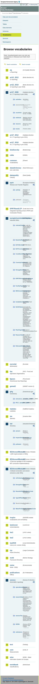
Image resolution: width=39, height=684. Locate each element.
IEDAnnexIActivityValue (19, 291)
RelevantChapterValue (19, 346)
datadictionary (15, 168)
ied (11, 424)
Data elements (7, 27)
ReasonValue (19, 335)
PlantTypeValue (19, 330)
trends (18, 129)
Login (23, 4)
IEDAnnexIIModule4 (16, 469)
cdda (12, 155)
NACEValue (19, 307)
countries (19, 112)
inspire (12, 517)
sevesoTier (19, 615)
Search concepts (26, 64)
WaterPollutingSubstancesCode (19, 508)
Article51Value (19, 225)
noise (12, 565)
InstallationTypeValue (19, 302)
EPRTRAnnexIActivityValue (19, 278)
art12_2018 (14, 85)
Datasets (5, 20)
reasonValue (19, 597)
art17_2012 (14, 135)
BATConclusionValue (19, 249)
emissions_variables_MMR (19, 399)
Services (5, 38)
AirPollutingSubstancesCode (19, 478)
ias (11, 416)
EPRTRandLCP (16, 209)
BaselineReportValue (19, 240)
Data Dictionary (17, 13)
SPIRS (18, 624)
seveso (12, 580)
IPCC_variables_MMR (19, 402)
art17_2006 (14, 92)
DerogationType (19, 484)
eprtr (12, 183)
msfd (12, 558)
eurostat (13, 364)
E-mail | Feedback (8, 678)
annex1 (18, 431)
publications (15, 572)
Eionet (10, 13)
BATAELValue (19, 245)
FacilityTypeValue (19, 286)
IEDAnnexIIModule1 (16, 452)
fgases (12, 379)
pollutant (18, 444)
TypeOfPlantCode (19, 498)
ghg (11, 392)
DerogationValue (19, 270)
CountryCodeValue (19, 262)
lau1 (11, 532)
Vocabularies (7, 35)
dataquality (14, 175)
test (11, 644)
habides (13, 409)
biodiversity (14, 150)
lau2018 (13, 543)
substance (19, 632)
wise (12, 657)
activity (18, 190)
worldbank (14, 665)
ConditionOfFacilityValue (19, 254)
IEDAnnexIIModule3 (16, 459)
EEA (11, 2)
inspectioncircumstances (19, 437)
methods (18, 117)
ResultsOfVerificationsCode (19, 491)
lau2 (11, 538)
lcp (11, 550)
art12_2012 (14, 77)
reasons (18, 124)
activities (18, 99)
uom (11, 650)
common (13, 160)
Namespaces (7, 42)
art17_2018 (14, 142)
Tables (5, 24)
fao (11, 371)
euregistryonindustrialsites (16, 218)
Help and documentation (10, 17)
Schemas (6, 31)
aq (11, 70)
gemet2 (13, 386)
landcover (14, 525)
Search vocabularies (12, 64)
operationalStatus (19, 587)
